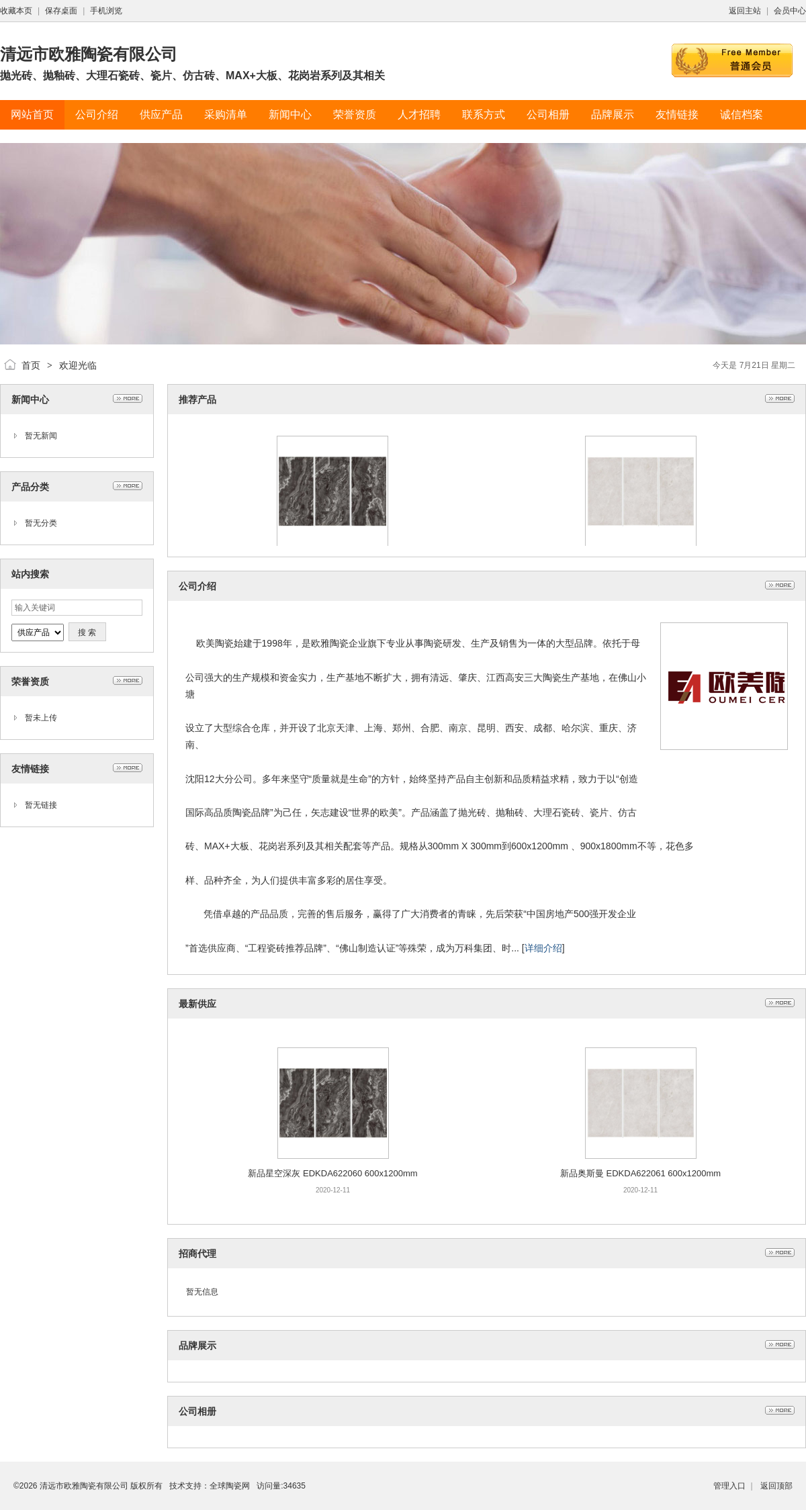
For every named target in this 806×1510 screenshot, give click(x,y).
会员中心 (790, 10)
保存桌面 (61, 10)
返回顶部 (776, 1486)
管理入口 (729, 1486)
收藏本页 (16, 10)
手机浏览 (106, 10)
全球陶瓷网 (230, 1486)
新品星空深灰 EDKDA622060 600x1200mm (332, 1173)
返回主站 (745, 10)
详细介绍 (543, 948)
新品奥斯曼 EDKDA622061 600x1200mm (640, 1173)
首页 (30, 365)
